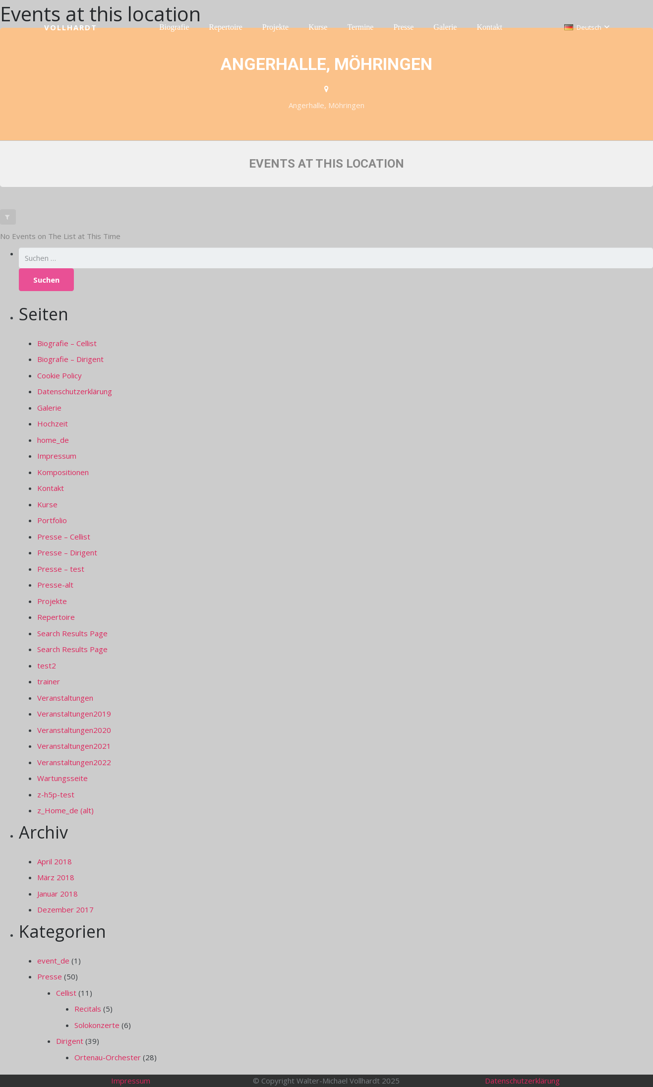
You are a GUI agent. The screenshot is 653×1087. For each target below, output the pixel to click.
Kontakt (50, 488)
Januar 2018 (57, 894)
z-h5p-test (55, 794)
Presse (49, 976)
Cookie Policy (59, 375)
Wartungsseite (62, 778)
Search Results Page (72, 633)
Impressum (56, 456)
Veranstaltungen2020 (74, 730)
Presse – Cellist (63, 537)
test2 (46, 665)
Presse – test (60, 569)
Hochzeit (52, 423)
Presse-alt (55, 585)
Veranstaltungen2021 (74, 746)
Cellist (66, 993)
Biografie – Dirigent (70, 359)
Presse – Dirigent (67, 552)
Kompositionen (63, 472)
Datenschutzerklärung (74, 391)
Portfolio (52, 520)
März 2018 (55, 877)
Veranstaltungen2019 (74, 714)
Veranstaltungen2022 (74, 762)
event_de (53, 961)
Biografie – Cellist (67, 343)
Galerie (49, 408)
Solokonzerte (96, 1025)
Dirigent (69, 1041)
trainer (48, 681)
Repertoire (56, 617)
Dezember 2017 (65, 909)
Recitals (87, 1009)
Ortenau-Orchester (107, 1057)
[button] (586, 27)
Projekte (52, 601)
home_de (53, 440)
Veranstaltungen (65, 698)
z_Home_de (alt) (65, 810)
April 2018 (54, 861)
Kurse (47, 504)
